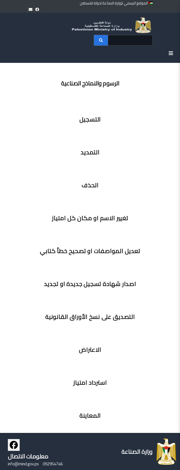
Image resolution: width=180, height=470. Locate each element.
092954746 (53, 464)
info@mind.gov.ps (23, 464)
